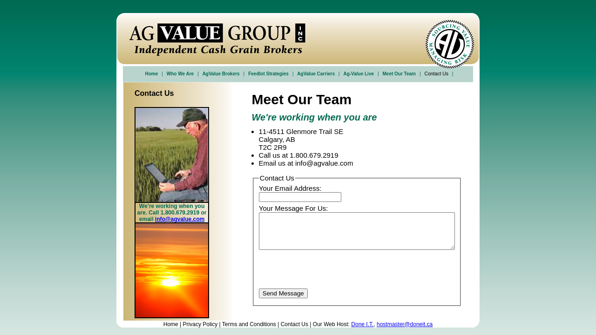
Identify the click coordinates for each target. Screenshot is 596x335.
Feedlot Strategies (268, 73)
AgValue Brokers (221, 73)
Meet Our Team (399, 73)
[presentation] (329, 270)
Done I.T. (362, 324)
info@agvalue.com (179, 219)
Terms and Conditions (249, 324)
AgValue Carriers (316, 73)
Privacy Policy (200, 324)
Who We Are (180, 73)
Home (151, 73)
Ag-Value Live (358, 73)
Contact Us (294, 324)
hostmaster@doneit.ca (405, 324)
